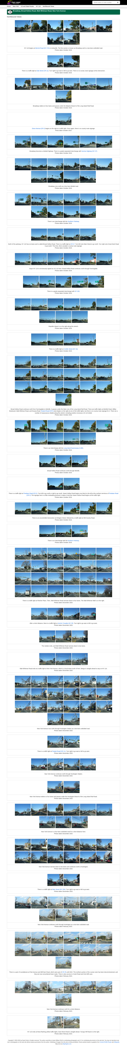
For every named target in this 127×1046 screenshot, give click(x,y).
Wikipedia (116, 1042)
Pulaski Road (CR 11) (58, 751)
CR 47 (73, 244)
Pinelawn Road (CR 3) (30, 493)
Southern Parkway (73, 221)
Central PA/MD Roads (105, 1042)
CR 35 (64, 972)
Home (9, 6)
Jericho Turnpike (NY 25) (65, 623)
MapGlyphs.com (67, 1044)
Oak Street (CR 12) (43, 71)
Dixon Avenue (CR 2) (38, 128)
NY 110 (38, 6)
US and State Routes (27, 6)
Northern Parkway (73, 540)
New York (16, 6)
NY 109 (77, 291)
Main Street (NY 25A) (58, 889)
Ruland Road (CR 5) (47, 411)
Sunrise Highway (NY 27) (89, 151)
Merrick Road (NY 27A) (42, 48)
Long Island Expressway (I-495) (73, 448)
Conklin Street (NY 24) (71, 349)
